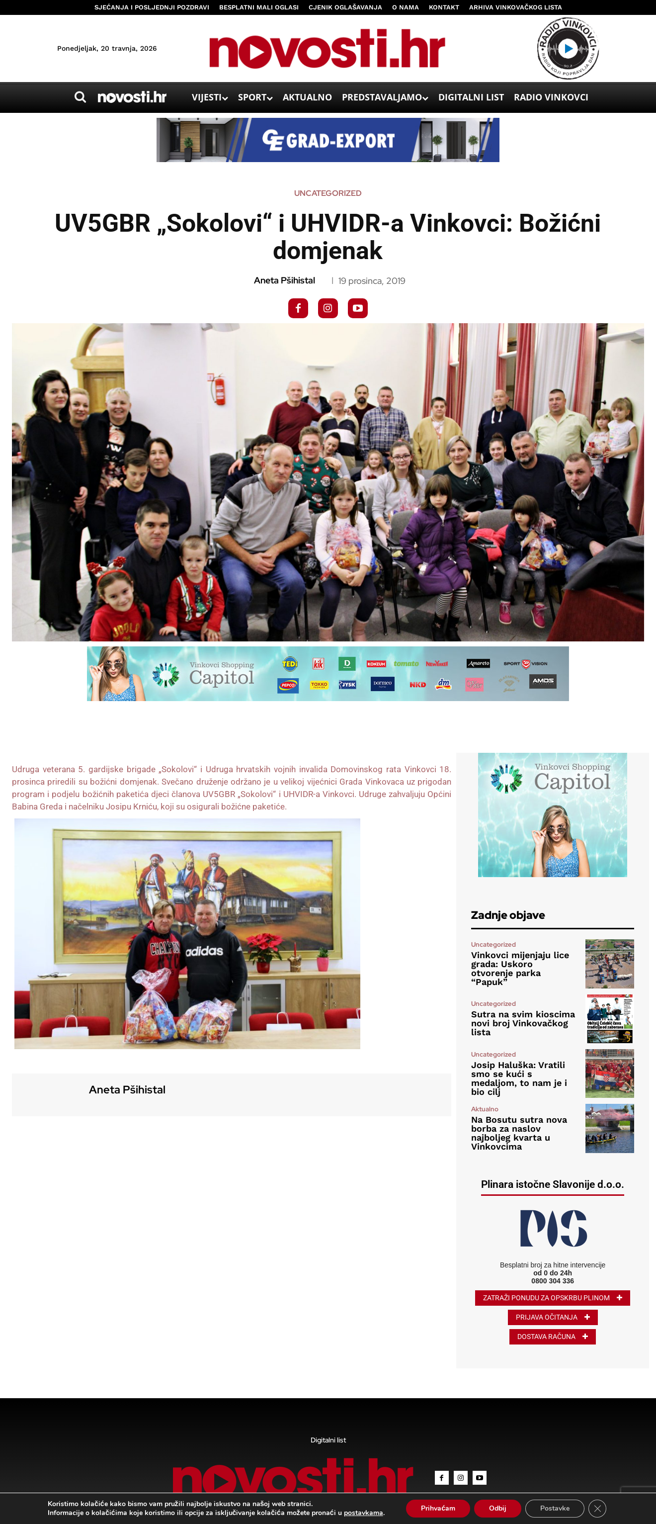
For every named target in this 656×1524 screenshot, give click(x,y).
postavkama (363, 1513)
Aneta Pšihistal (284, 280)
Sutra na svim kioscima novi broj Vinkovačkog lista (523, 1023)
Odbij (497, 1508)
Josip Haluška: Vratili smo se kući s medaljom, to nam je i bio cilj (519, 1078)
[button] (80, 97)
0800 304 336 (552, 1281)
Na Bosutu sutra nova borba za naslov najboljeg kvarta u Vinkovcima (519, 1133)
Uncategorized (328, 193)
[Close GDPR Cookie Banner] (597, 1509)
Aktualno (484, 1109)
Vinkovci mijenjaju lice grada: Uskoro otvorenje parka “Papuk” (520, 968)
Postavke (555, 1508)
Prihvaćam (438, 1508)
